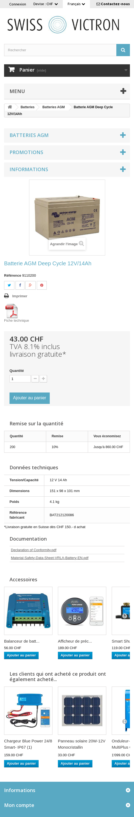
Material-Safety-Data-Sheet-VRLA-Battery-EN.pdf (49, 558)
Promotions (26, 152)
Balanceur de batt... (21, 641)
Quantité (17, 371)
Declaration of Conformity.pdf (33, 550)
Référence (12, 275)
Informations (29, 169)
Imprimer (19, 296)
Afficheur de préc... (75, 641)
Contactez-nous (115, 4)
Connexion (17, 4)
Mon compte (19, 805)
